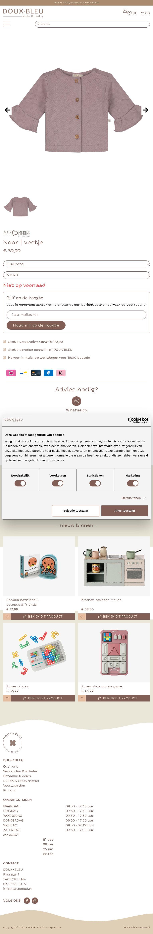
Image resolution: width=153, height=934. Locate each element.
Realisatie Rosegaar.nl (137, 927)
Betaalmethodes (17, 776)
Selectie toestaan (75, 510)
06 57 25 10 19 (14, 884)
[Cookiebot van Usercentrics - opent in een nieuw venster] (131, 420)
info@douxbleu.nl (17, 889)
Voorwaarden (14, 786)
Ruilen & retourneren (21, 781)
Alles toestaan (124, 510)
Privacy (9, 790)
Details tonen (131, 498)
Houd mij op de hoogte (36, 325)
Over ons (10, 767)
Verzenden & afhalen (20, 771)
